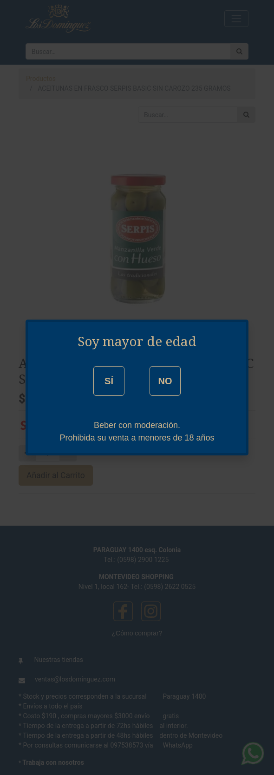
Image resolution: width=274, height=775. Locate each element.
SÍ (108, 381)
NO (165, 381)
